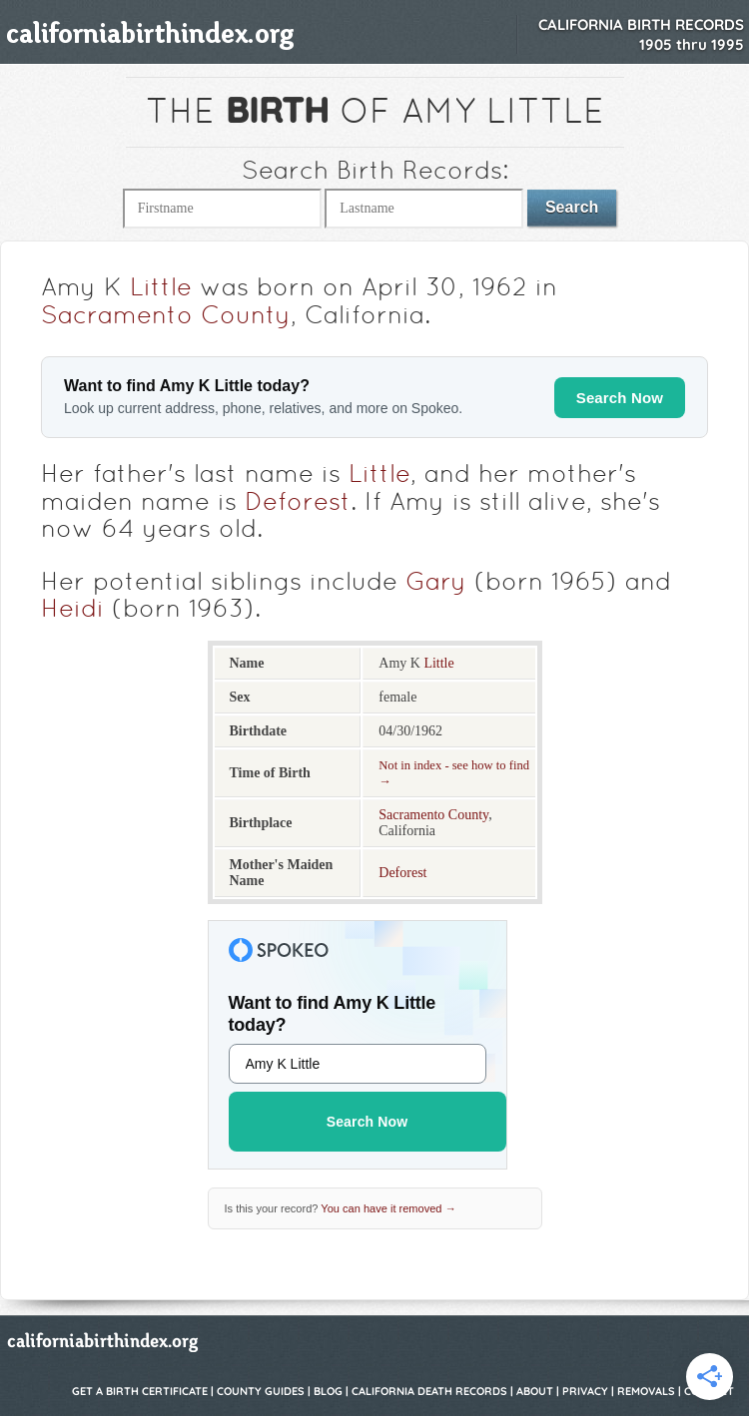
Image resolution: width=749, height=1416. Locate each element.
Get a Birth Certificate (140, 1391)
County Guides (261, 1391)
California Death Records (429, 1391)
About (534, 1391)
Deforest (298, 504)
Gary (435, 584)
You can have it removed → (388, 1208)
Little (161, 289)
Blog (328, 1391)
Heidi (72, 611)
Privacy (585, 1391)
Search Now (619, 397)
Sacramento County (166, 317)
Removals (646, 1391)
